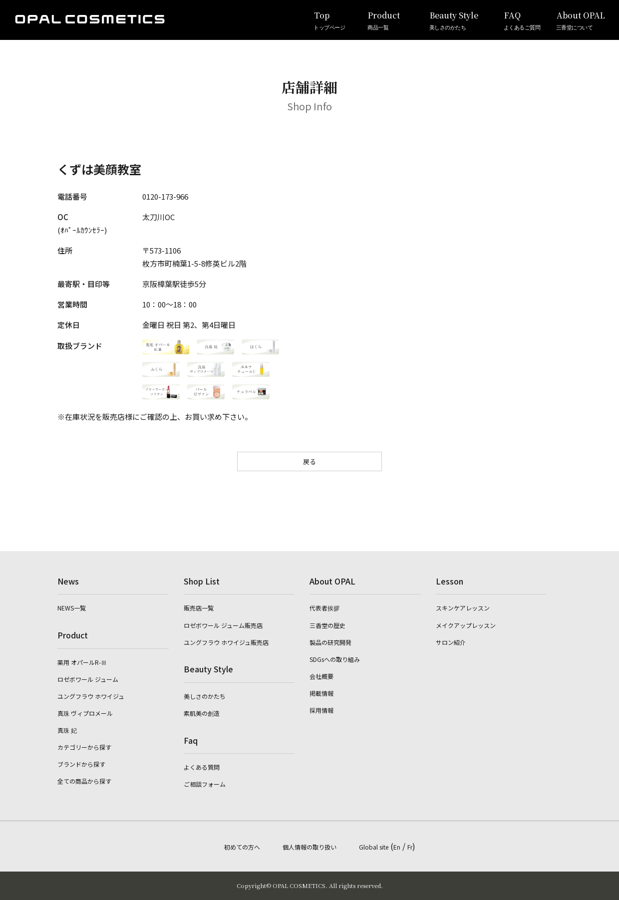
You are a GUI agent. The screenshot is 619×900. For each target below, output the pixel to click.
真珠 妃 (67, 730)
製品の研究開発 (330, 642)
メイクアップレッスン (466, 625)
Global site (373, 847)
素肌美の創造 (202, 713)
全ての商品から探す (84, 781)
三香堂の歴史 (327, 625)
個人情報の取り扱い (309, 847)
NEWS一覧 (71, 607)
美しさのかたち (205, 696)
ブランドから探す (81, 764)
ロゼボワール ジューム (87, 679)
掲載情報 (321, 693)
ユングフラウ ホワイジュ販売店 (226, 642)
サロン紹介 (451, 642)
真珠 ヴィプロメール (85, 713)
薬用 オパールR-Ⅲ (82, 662)
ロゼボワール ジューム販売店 (223, 625)
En (396, 847)
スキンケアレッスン (463, 607)
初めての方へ (242, 847)
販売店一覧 (199, 607)
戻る (309, 461)
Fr (409, 847)
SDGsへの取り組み (335, 659)
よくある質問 (202, 767)
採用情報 (321, 710)
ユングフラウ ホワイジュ (90, 696)
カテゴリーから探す (84, 747)
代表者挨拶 (324, 607)
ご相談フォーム (205, 784)
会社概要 (321, 676)
